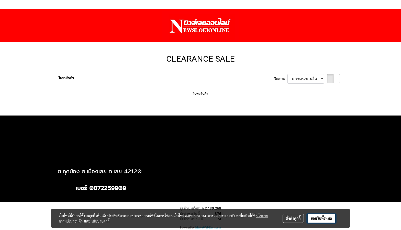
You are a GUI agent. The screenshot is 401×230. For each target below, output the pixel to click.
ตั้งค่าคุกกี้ (293, 218)
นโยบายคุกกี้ (100, 221)
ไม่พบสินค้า (66, 78)
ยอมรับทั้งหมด (321, 218)
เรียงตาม (280, 78)
